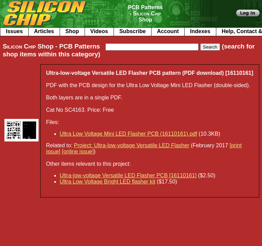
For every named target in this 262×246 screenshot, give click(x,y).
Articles (44, 31)
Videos (99, 31)
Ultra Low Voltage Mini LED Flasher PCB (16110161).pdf (128, 134)
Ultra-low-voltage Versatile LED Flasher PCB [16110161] (128, 175)
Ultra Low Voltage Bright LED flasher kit (107, 181)
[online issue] (77, 151)
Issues (14, 31)
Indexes (200, 31)
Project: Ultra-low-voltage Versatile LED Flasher (131, 145)
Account (168, 31)
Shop (72, 31)
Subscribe (132, 31)
